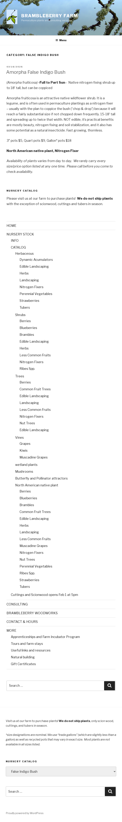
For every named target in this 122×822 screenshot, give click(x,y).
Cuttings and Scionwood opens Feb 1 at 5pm (44, 595)
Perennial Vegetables (36, 294)
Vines (19, 437)
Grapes (25, 444)
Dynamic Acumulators (36, 260)
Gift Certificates (23, 664)
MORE (11, 630)
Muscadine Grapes (34, 457)
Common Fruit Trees (35, 389)
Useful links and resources (30, 650)
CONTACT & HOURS (22, 622)
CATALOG (18, 247)
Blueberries (28, 328)
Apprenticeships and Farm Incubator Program (45, 637)
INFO (15, 240)
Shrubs (20, 315)
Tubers (25, 307)
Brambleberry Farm (49, 15)
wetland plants (26, 465)
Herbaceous (24, 253)
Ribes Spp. (27, 369)
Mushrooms (24, 471)
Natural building (23, 657)
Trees (19, 376)
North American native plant (36, 485)
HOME (11, 226)
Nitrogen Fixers (31, 287)
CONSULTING (17, 604)
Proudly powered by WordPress (25, 813)
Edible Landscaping (34, 266)
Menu (61, 40)
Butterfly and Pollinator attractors (41, 478)
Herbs (24, 273)
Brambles (27, 335)
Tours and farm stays (27, 644)
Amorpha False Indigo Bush (35, 72)
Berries (25, 321)
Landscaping (29, 280)
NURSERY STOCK (20, 234)
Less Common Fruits (35, 355)
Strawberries (29, 301)
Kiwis (23, 450)
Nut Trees (27, 423)
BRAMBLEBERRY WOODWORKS (32, 613)
